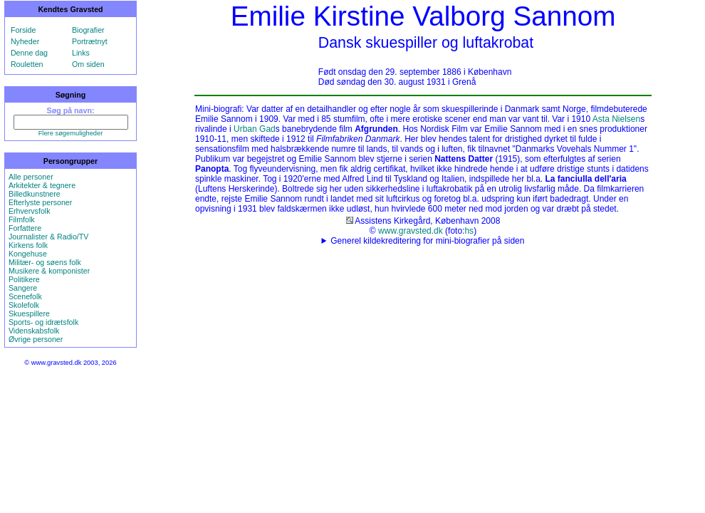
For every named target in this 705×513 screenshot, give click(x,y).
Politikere (24, 279)
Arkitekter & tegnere (42, 185)
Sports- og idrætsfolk (43, 322)
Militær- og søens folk (45, 262)
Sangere (23, 288)
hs (469, 231)
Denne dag (29, 52)
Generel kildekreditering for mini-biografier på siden (427, 241)
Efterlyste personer (40, 202)
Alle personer (31, 176)
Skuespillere (29, 313)
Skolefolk (24, 305)
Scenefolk (25, 296)
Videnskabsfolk (34, 330)
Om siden (88, 64)
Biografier (88, 30)
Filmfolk (22, 219)
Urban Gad (255, 129)
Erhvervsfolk (30, 211)
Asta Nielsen (616, 119)
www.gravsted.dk (410, 231)
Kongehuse (28, 253)
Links (81, 52)
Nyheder (25, 41)
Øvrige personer (36, 339)
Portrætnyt (90, 41)
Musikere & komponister (49, 270)
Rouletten (27, 64)
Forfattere (25, 228)
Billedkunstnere (35, 194)
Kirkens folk (28, 245)
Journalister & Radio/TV (49, 236)
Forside (23, 30)
